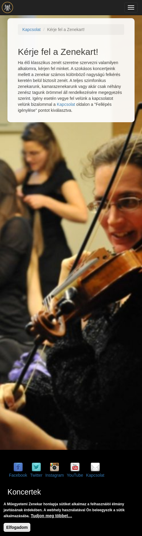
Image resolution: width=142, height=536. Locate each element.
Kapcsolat (31, 29)
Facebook (18, 475)
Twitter (36, 475)
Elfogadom (17, 527)
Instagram (54, 475)
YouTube (75, 475)
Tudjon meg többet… (51, 515)
